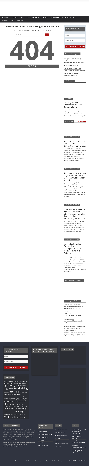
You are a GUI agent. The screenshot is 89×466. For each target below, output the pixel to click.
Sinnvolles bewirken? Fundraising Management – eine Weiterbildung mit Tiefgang (73, 248)
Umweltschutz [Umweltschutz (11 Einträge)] (7, 414)
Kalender (45, 17)
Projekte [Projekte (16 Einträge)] (17, 406)
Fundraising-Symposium (45, 434)
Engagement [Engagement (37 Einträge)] (8, 389)
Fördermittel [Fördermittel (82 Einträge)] (15, 391)
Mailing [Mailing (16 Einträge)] (6, 401)
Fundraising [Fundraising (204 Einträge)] (21, 388)
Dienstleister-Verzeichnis (62, 430)
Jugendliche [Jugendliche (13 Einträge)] (12, 398)
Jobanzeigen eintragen (70, 75)
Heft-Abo (22, 17)
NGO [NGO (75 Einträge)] (6, 404)
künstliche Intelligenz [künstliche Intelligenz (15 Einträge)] (22, 400)
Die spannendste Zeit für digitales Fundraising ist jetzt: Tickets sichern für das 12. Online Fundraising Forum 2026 (75, 214)
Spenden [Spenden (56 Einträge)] (11, 408)
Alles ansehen (82, 121)
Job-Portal (36, 17)
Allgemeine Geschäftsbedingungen (54, 461)
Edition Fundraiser (43, 437)
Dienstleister (69, 17)
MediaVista (41, 443)
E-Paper (14, 17)
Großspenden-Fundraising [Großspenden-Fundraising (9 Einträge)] (18, 396)
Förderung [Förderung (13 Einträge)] (24, 392)
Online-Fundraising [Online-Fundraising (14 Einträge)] (17, 404)
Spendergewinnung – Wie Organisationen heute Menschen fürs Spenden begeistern (75, 176)
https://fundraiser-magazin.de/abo (13, 446)
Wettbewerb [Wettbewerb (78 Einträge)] (10, 417)
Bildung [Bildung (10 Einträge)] (5, 381)
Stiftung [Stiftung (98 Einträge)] (19, 411)
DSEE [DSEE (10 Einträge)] (16, 385)
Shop (28, 17)
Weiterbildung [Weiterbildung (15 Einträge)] (21, 414)
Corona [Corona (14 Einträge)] (10, 381)
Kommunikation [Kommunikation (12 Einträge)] (8, 400)
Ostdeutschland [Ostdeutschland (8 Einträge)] (7, 406)
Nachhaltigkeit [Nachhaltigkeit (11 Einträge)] (11, 401)
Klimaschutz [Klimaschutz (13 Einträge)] (24, 398)
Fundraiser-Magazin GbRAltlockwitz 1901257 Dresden (79, 431)
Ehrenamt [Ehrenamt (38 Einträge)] (22, 385)
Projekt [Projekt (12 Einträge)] (13, 406)
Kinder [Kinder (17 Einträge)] (19, 398)
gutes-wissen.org (43, 445)
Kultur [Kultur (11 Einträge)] (13, 400)
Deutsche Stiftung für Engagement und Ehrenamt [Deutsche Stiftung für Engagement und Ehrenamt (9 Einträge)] (15, 383)
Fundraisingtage (55, 17)
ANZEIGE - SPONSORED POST (71, 137)
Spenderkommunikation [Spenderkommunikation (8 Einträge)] (9, 411)
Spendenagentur (43, 440)
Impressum (58, 446)
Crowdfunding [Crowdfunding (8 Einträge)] (15, 381)
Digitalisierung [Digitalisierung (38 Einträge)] (9, 385)
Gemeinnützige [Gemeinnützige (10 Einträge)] (7, 394)
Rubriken (5, 17)
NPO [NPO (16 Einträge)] (10, 404)
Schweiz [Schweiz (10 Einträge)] (22, 406)
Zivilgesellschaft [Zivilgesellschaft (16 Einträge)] (20, 417)
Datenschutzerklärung (61, 444)
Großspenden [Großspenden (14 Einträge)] (8, 396)
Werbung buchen (8, 21)
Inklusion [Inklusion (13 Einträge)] (6, 398)
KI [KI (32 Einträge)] (15, 398)
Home (5, 461)
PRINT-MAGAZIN (68, 98)
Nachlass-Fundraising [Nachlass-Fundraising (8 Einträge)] (20, 401)
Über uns (20, 21)
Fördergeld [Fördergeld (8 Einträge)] (6, 392)
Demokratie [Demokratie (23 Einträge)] (23, 382)
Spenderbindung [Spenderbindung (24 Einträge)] (20, 409)
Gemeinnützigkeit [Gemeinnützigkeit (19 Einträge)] (16, 394)
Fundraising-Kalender (61, 435)
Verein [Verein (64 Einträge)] (14, 414)
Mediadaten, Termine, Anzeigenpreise (35, 461)
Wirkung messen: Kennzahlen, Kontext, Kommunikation (73, 104)
